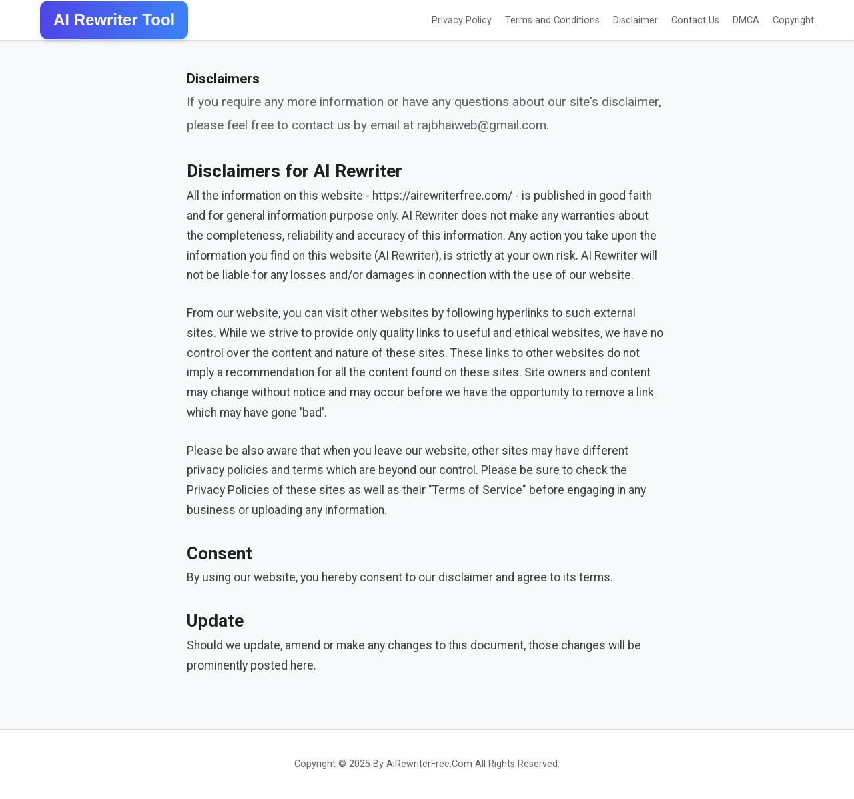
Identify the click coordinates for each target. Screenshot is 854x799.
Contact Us (695, 20)
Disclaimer (635, 20)
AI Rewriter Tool (114, 20)
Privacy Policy (462, 20)
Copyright (793, 20)
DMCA (746, 20)
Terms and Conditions (552, 20)
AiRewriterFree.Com (429, 764)
